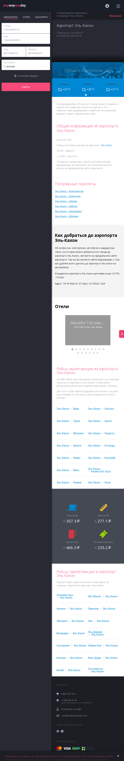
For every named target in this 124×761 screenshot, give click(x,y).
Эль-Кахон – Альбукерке (68, 211)
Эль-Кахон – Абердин (66, 216)
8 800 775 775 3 (68, 693)
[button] (86, 95)
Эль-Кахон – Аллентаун (68, 196)
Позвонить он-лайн (71, 709)
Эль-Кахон (106, 145)
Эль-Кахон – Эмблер (66, 206)
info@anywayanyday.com (74, 715)
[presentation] (121, 334)
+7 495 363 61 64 (76, 701)
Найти (26, 87)
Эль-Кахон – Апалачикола (69, 191)
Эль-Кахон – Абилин (66, 201)
